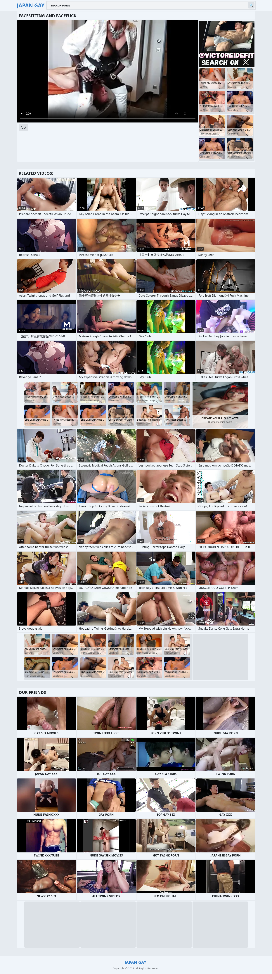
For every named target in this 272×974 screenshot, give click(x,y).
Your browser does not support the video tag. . (107, 71)
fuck (24, 127)
